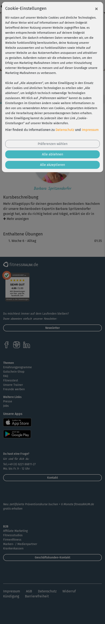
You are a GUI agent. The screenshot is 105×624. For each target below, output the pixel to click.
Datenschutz (65, 130)
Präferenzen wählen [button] (52, 144)
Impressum (90, 130)
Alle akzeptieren (52, 165)
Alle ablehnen (52, 154)
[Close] (96, 8)
